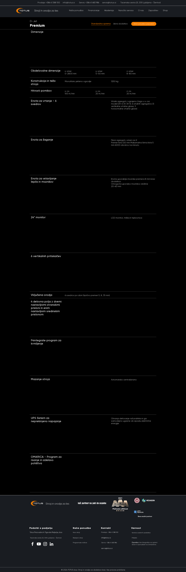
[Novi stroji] (76, 532)
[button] (76, 10)
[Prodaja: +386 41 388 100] (48, 2)
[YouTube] (38, 543)
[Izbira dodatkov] (120, 24)
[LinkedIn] (51, 543)
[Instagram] (45, 543)
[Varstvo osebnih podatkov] (141, 533)
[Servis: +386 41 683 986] (89, 2)
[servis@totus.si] (109, 2)
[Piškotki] (134, 538)
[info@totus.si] (69, 2)
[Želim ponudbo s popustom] (143, 24)
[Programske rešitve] (80, 542)
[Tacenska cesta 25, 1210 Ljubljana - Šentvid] (140, 2)
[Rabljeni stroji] (78, 538)
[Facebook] (32, 543)
